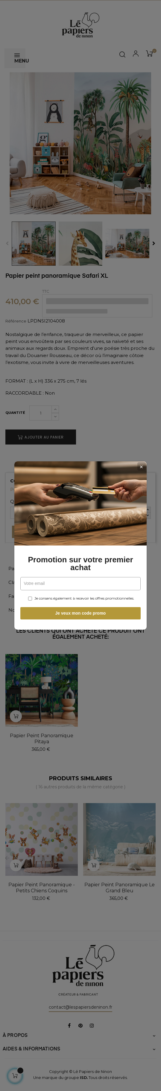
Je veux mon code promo (80, 613)
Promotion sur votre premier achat (80, 563)
